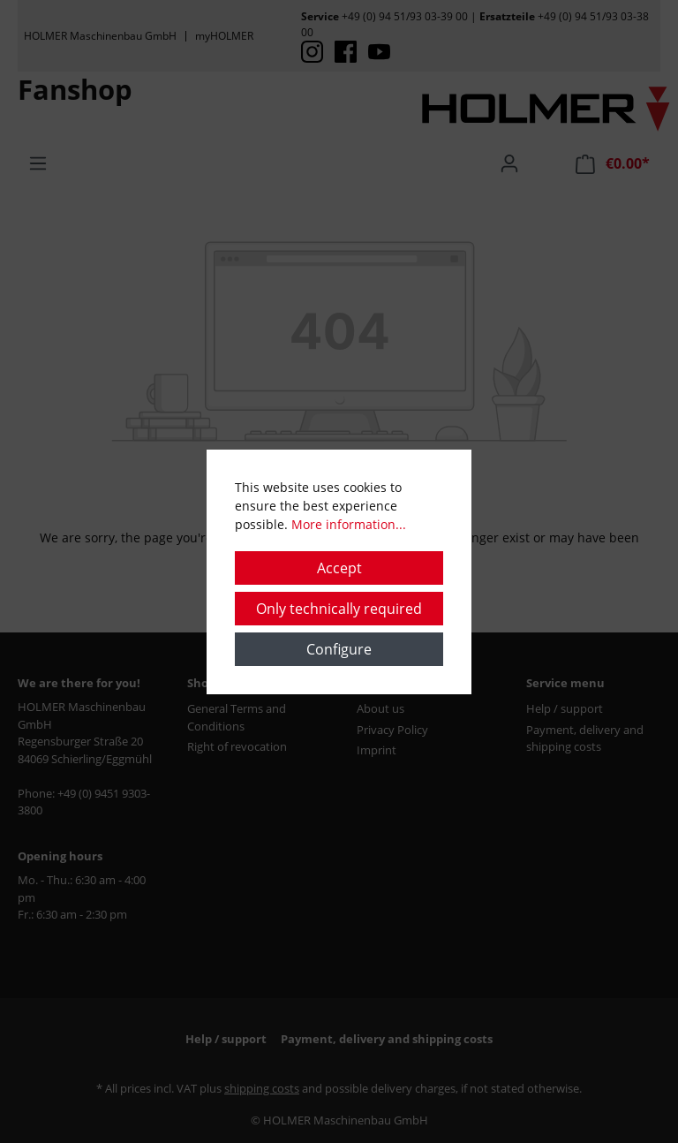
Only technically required (339, 608)
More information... (348, 524)
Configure (339, 649)
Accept (339, 568)
